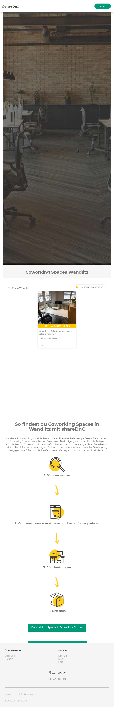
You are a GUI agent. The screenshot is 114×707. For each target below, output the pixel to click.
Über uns (10, 655)
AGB (20, 694)
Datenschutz (30, 694)
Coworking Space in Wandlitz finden (57, 627)
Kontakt (62, 655)
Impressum (10, 694)
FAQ (60, 662)
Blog (60, 659)
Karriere (9, 659)
